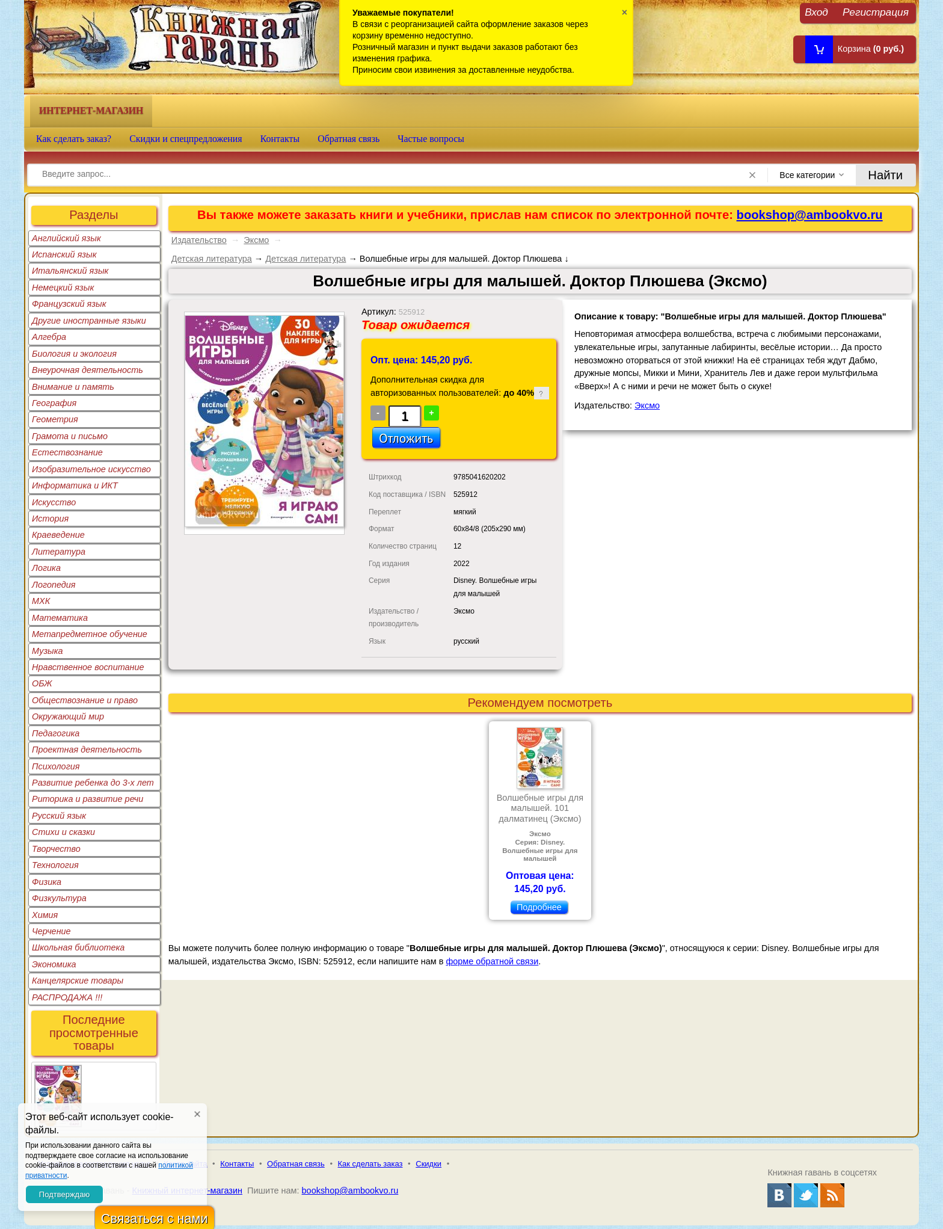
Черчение (51, 931)
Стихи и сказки (63, 832)
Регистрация (876, 11)
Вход (816, 11)
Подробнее (539, 907)
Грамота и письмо (70, 436)
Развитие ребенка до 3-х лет (93, 782)
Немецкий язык (63, 287)
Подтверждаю (64, 1194)
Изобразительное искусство (91, 469)
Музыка (47, 651)
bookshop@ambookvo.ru (810, 214)
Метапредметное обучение (89, 634)
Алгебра (49, 337)
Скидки (428, 1163)
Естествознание (67, 452)
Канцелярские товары (77, 980)
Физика (46, 882)
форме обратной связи (492, 961)
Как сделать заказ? (73, 139)
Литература (58, 551)
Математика (60, 618)
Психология (56, 766)
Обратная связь (348, 139)
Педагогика (55, 733)
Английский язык (66, 238)
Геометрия (55, 419)
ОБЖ (42, 683)
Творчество (56, 849)
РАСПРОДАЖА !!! (67, 997)
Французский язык (69, 304)
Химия (45, 915)
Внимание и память (73, 387)
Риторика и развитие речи (87, 799)
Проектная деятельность (87, 749)
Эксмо (256, 240)
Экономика (54, 964)
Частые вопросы (431, 139)
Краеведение (58, 535)
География (54, 403)
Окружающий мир (68, 716)
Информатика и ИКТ (75, 485)
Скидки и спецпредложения (185, 139)
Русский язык (59, 816)
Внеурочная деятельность (87, 370)
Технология (55, 865)
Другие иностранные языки (89, 320)
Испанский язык (64, 254)
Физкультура (59, 898)
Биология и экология (74, 354)
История (50, 518)
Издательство (199, 240)
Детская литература (211, 258)
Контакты (280, 139)
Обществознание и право (85, 700)
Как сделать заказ (370, 1163)
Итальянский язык (70, 271)
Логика (46, 568)
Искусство (54, 502)
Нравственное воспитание (88, 667)
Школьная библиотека (78, 947)
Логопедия (54, 585)
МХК (41, 601)
